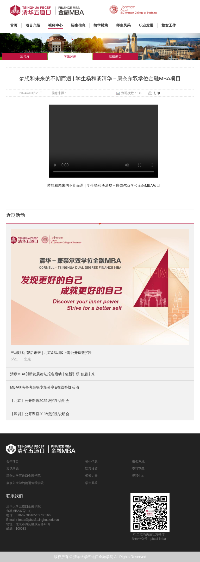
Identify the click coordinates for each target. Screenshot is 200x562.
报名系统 (138, 461)
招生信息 (91, 461)
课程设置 (91, 468)
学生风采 (91, 483)
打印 (157, 93)
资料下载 (138, 468)
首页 (16, 25)
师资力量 (91, 476)
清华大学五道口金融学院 (23, 476)
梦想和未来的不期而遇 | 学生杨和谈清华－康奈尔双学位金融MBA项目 (103, 185)
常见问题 (12, 468)
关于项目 (12, 461)
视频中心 (138, 476)
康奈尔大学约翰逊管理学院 (25, 483)
